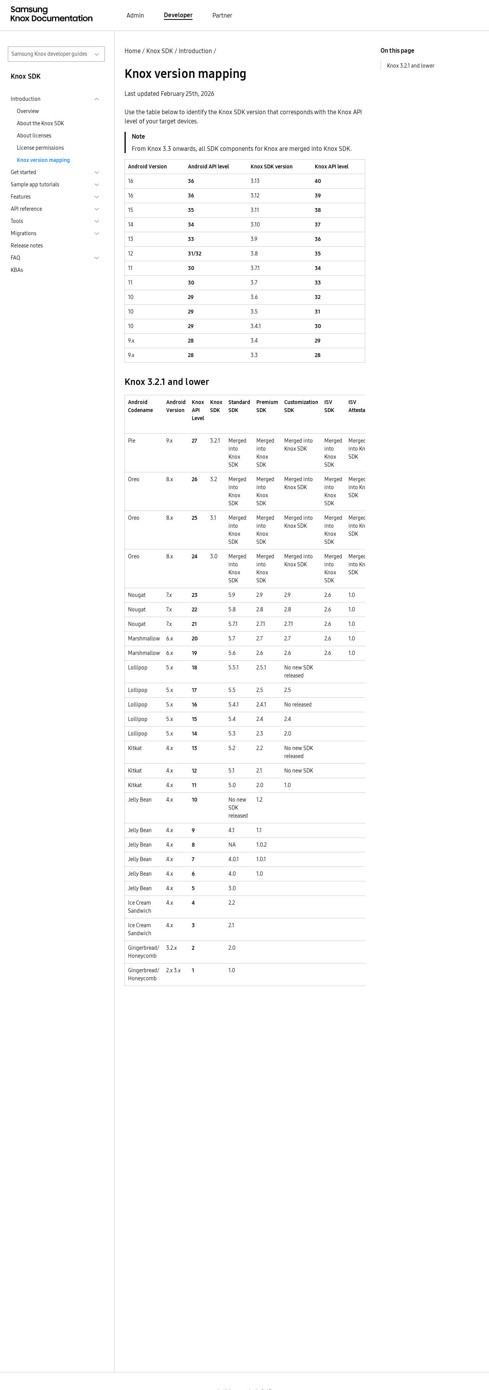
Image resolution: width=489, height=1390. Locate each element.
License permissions (40, 148)
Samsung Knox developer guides (49, 54)
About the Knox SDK (40, 123)
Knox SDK (159, 51)
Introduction (195, 51)
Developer (178, 15)
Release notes (27, 245)
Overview (28, 111)
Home (133, 51)
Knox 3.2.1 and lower (410, 66)
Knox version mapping (43, 160)
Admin (135, 15)
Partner (222, 15)
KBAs (17, 270)
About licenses (34, 135)
